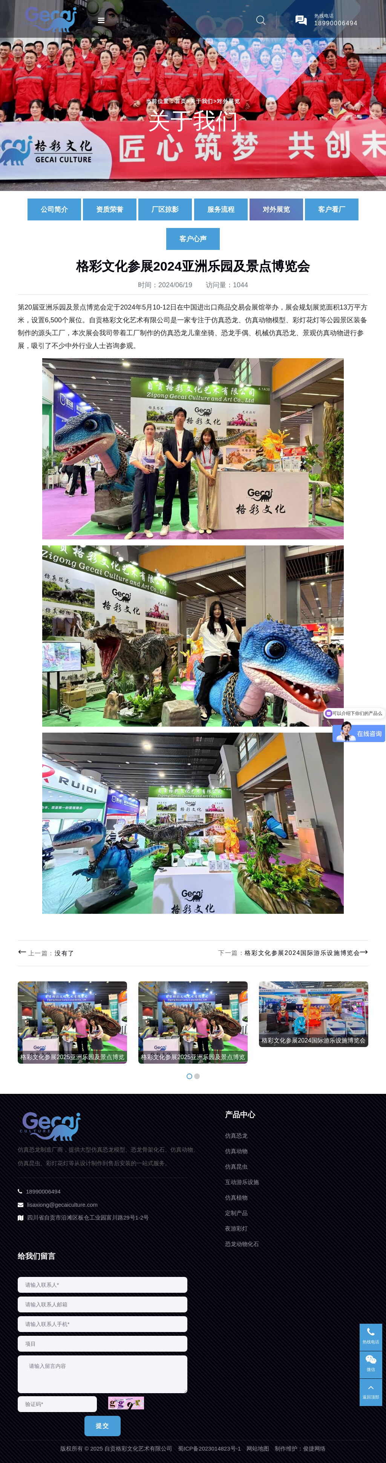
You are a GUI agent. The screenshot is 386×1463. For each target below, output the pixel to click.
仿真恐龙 (236, 1135)
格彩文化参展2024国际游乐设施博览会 (302, 953)
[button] (189, 1076)
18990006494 (336, 23)
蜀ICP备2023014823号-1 (209, 1448)
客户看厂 (331, 209)
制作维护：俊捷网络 (300, 1448)
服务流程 (220, 209)
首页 (182, 101)
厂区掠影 (165, 209)
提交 (102, 1426)
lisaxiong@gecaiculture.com (62, 1204)
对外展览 (228, 101)
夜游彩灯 (236, 1228)
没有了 (65, 953)
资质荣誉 (109, 209)
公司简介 (54, 209)
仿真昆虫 (236, 1166)
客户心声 (193, 239)
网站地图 (258, 1448)
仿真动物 (236, 1151)
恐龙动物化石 (242, 1244)
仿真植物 (236, 1197)
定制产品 (236, 1213)
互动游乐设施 (242, 1182)
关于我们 (201, 101)
